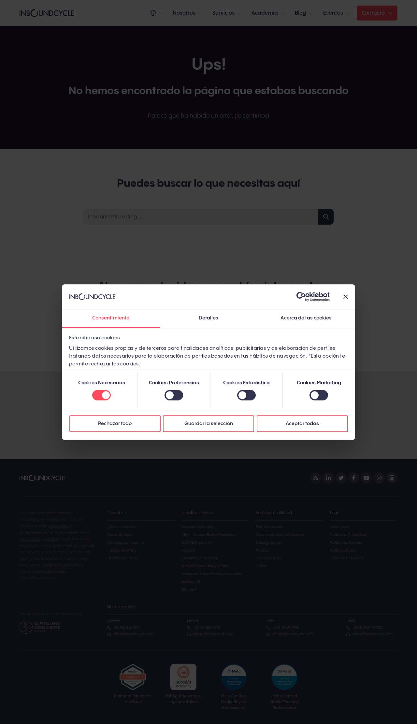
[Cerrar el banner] (345, 296)
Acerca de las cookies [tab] (306, 318)
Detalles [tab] (209, 318)
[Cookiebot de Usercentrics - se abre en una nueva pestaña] (301, 297)
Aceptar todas (302, 423)
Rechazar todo (115, 423)
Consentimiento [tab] (110, 318)
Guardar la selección (208, 423)
